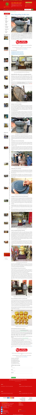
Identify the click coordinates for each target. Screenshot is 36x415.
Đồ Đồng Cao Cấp (6, 27)
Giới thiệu (7, 9)
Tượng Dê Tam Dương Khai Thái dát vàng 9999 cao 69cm (10, 80)
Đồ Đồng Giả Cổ (21, 404)
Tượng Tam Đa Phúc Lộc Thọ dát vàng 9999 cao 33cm (10, 98)
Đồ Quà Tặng (6, 32)
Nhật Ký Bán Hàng (19, 9)
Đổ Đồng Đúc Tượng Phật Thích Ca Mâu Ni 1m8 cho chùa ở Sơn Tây (10, 193)
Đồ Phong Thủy (6, 29)
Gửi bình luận (13, 377)
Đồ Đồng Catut (20, 403)
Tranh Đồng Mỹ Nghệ (6, 21)
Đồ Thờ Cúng (6, 16)
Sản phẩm (12, 9)
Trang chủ (4, 9)
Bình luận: (12, 372)
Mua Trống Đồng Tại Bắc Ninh (20, 14)
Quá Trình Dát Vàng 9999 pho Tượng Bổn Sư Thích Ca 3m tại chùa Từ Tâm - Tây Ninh (10, 154)
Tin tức (9, 9)
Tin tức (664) (6, 259)
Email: (12, 369)
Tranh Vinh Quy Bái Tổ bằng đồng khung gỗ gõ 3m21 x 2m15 (10, 41)
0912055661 (29, 2)
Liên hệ (22, 9)
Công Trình (15, 9)
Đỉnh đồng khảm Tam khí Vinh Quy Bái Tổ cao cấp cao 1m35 (9, 108)
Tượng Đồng (6, 18)
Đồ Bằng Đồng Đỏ (21, 405)
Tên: (11, 366)
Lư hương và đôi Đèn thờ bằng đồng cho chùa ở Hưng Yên (10, 52)
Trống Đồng (6, 24)
